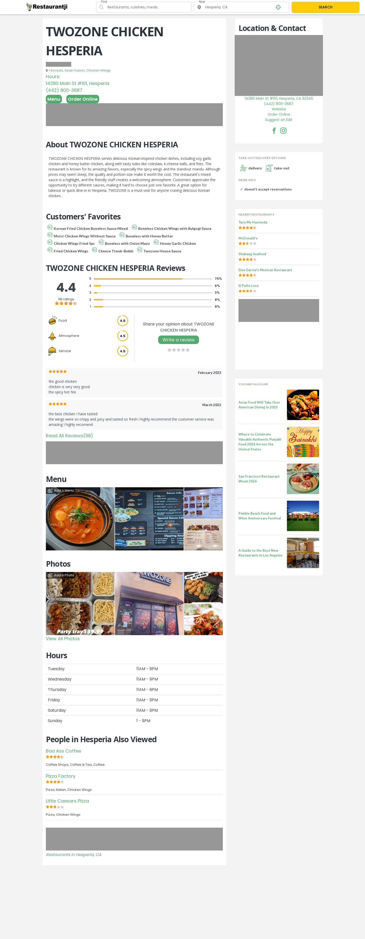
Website (279, 109)
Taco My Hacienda (253, 222)
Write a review (178, 340)
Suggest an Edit (279, 119)
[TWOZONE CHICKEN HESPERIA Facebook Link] (274, 131)
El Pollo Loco (249, 286)
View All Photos (63, 638)
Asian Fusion (74, 70)
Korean (57, 70)
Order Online (83, 99)
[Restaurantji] (47, 6)
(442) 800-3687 (64, 90)
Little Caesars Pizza (67, 801)
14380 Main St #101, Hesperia (77, 83)
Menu (53, 99)
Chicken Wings (98, 70)
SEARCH (326, 7)
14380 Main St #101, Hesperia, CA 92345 (279, 98)
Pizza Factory (61, 776)
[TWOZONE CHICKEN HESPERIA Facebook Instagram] (283, 131)
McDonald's (248, 238)
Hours (52, 76)
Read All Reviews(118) (69, 435)
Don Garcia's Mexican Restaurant (265, 270)
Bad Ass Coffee (63, 751)
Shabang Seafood (252, 254)
